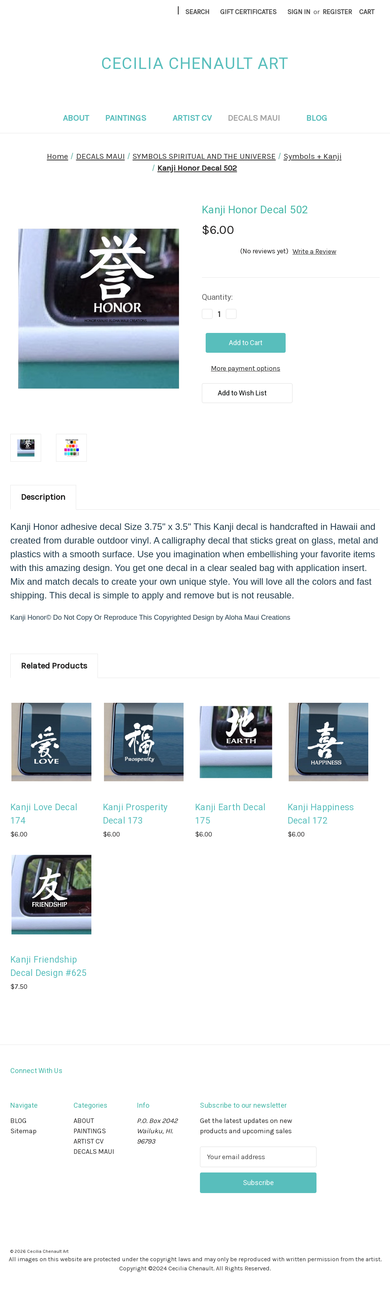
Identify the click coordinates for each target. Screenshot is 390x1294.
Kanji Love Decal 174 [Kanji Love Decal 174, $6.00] (43, 814)
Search (197, 12)
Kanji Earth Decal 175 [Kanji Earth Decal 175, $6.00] (230, 814)
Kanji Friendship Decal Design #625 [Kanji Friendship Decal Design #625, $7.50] (48, 966)
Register (337, 12)
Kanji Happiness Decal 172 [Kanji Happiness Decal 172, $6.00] (321, 814)
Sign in (298, 12)
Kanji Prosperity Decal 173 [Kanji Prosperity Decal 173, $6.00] (135, 814)
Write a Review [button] (314, 251)
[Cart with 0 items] (367, 12)
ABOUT (76, 118)
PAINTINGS (131, 118)
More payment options (245, 368)
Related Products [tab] (54, 666)
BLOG (316, 118)
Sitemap (23, 1131)
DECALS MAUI (259, 118)
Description (43, 497)
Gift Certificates (248, 12)
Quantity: (217, 297)
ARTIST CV (192, 118)
